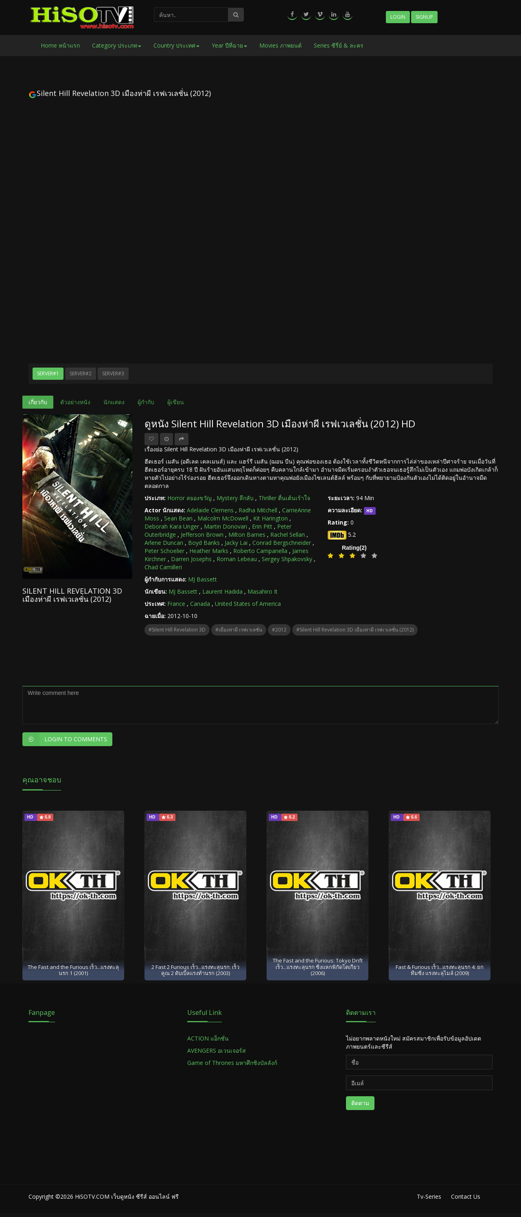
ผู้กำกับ (146, 402)
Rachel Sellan (287, 534)
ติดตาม (360, 1103)
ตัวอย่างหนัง (75, 402)
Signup (424, 16)
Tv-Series (429, 1196)
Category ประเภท (116, 45)
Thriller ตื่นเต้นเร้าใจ (284, 498)
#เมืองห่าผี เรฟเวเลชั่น (238, 629)
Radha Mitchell (258, 510)
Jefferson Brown (202, 534)
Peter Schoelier (164, 551)
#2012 (279, 629)
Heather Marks (208, 551)
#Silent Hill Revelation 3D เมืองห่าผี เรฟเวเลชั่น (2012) (355, 629)
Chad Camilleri (163, 567)
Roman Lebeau (237, 559)
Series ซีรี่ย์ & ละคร (338, 45)
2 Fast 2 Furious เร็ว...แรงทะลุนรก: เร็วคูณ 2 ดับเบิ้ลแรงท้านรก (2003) (195, 970)
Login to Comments (64, 739)
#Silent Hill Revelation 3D (177, 629)
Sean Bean (178, 518)
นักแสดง (114, 402)
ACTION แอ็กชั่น (208, 1038)
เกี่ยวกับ (37, 402)
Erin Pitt (262, 526)
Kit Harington (270, 518)
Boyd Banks (204, 542)
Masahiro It (262, 591)
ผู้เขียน (175, 402)
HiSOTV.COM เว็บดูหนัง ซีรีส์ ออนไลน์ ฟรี (127, 1196)
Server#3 (113, 373)
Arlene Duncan (163, 542)
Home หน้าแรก (60, 45)
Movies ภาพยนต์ (280, 45)
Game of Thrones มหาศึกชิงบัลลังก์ (233, 1063)
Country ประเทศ (176, 45)
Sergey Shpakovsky (287, 559)
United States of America (248, 603)
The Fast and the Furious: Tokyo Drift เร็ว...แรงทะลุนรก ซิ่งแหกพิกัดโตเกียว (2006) (318, 967)
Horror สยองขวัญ (189, 498)
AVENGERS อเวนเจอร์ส (216, 1050)
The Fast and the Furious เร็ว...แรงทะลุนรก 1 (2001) (73, 970)
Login (397, 16)
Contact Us (465, 1196)
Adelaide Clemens (210, 510)
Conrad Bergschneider (281, 542)
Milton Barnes (246, 534)
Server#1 (48, 373)
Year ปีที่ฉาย (229, 45)
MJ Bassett (202, 579)
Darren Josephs (191, 559)
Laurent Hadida (222, 591)
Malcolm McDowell (222, 518)
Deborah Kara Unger (171, 526)
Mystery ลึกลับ (235, 498)
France (176, 603)
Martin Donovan (225, 526)
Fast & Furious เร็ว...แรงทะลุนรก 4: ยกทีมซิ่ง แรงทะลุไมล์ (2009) (440, 970)
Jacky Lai (236, 542)
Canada (200, 603)
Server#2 (81, 373)
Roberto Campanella (260, 551)
